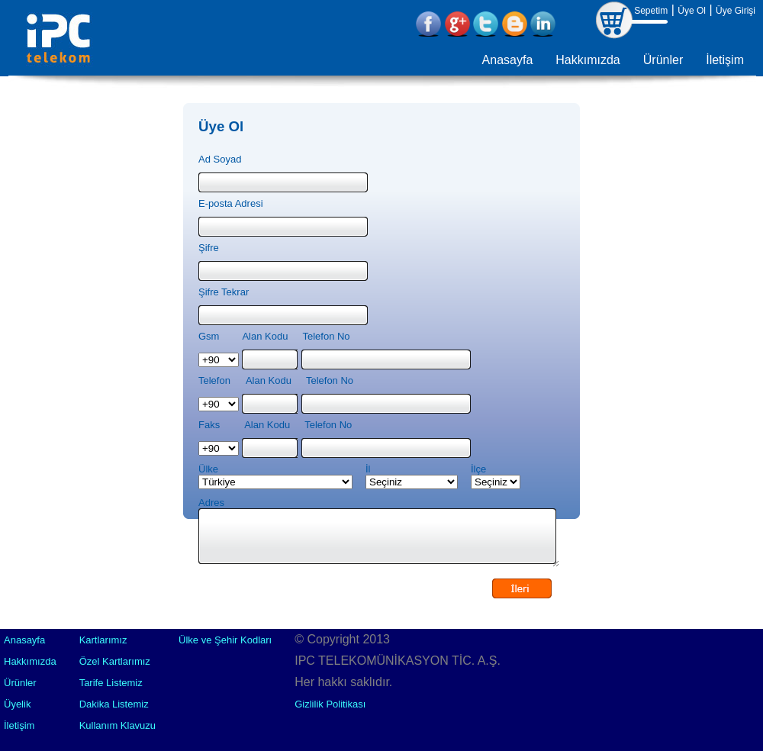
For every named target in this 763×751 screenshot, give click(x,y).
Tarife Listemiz (111, 682)
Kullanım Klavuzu (117, 725)
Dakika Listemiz (114, 704)
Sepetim (651, 10)
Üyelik (17, 704)
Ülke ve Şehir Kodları (225, 640)
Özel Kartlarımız (114, 661)
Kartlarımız (103, 640)
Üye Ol (692, 10)
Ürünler (663, 59)
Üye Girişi (735, 10)
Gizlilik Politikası (330, 704)
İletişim (725, 59)
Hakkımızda (587, 59)
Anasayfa (507, 59)
